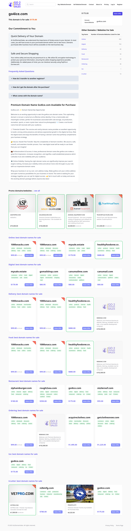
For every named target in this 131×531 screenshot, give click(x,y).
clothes (88, 423)
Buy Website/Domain (64, 4)
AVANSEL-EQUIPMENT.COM (76, 215)
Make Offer (117, 14)
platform (81, 280)
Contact (91, 4)
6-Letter (84, 74)
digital (88, 248)
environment (54, 392)
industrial (49, 494)
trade (83, 248)
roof (110, 394)
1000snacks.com (20, 244)
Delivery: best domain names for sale (25, 294)
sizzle (105, 394)
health (117, 248)
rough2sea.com (48, 388)
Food (83, 54)
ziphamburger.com (21, 388)
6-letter (88, 394)
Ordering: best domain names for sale (26, 410)
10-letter (115, 394)
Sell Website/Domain (80, 4)
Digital (84, 44)
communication (73, 280)
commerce (72, 248)
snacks (29, 250)
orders (23, 250)
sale (79, 250)
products (105, 248)
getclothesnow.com (108, 417)
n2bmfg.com (47, 487)
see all (37, 190)
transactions (72, 250)
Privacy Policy (109, 525)
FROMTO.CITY (72, 505)
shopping (56, 277)
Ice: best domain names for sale (23, 454)
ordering (53, 250)
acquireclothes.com (79, 417)
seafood (42, 396)
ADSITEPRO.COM (15, 215)
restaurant (18, 394)
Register (119, 4)
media (79, 277)
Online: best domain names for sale (25, 237)
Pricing (106, 4)
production (55, 491)
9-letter (48, 396)
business (42, 494)
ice (84, 394)
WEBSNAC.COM (101, 318)
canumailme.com (78, 271)
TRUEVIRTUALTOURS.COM (105, 215)
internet (112, 248)
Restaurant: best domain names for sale (27, 381)
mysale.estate (76, 244)
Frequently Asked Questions (21, 71)
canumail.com (105, 271)
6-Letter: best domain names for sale (25, 481)
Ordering (84, 64)
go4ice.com (18, 14)
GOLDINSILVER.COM (45, 215)
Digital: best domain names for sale (25, 264)
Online (84, 39)
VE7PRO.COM (14, 505)
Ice (82, 69)
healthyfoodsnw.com (109, 244)
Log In (113, 4)
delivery (13, 250)
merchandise (27, 248)
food (18, 250)
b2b (41, 496)
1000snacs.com (48, 244)
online (13, 248)
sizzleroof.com (105, 388)
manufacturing (58, 494)
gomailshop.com (49, 271)
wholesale (19, 248)
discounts (55, 248)
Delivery (84, 49)
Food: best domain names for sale (24, 337)
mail (41, 280)
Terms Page (119, 525)
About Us (99, 4)
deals (70, 423)
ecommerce (101, 250)
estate (83, 250)
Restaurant (85, 59)
